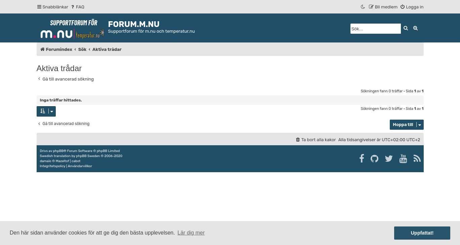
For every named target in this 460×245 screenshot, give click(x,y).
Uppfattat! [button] (422, 233)
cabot (76, 161)
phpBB (58, 151)
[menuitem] (77, 7)
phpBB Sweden (88, 156)
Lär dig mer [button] (191, 233)
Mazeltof (62, 161)
